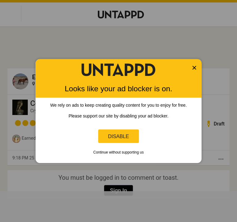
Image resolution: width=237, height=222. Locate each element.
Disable (118, 136)
